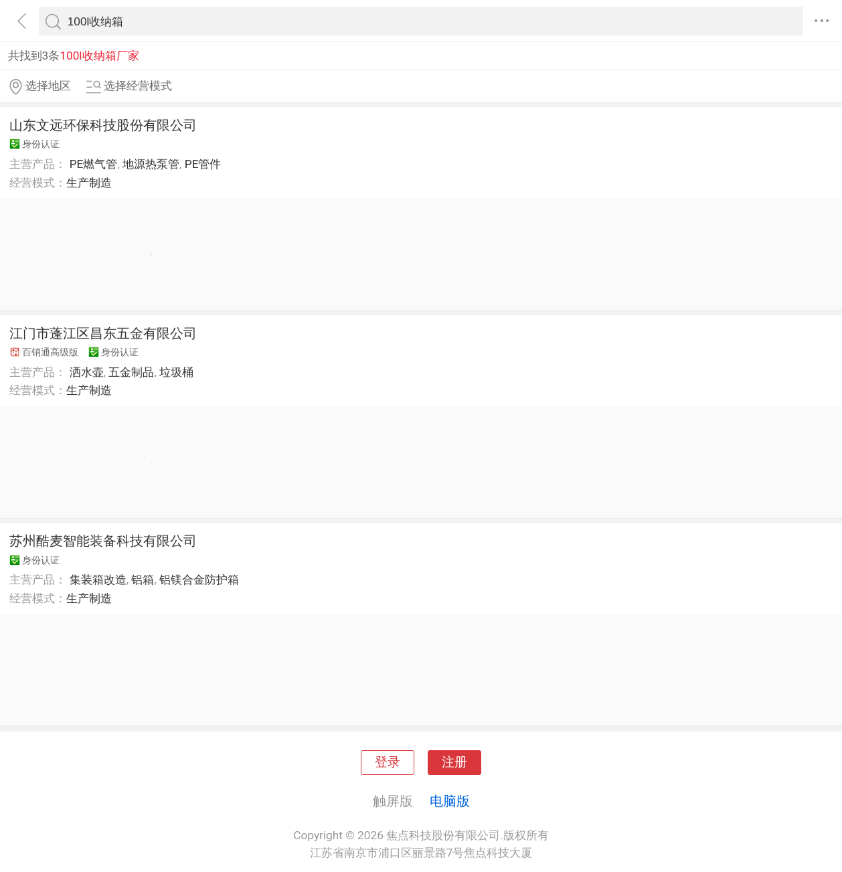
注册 (454, 762)
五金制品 (131, 372)
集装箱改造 (98, 579)
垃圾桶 (176, 372)
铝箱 (142, 579)
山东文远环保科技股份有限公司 (103, 125)
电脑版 (450, 801)
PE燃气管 (94, 164)
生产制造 (89, 182)
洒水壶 (87, 372)
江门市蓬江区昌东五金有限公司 (103, 333)
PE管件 (203, 164)
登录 (387, 762)
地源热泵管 (150, 164)
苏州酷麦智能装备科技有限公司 (103, 541)
